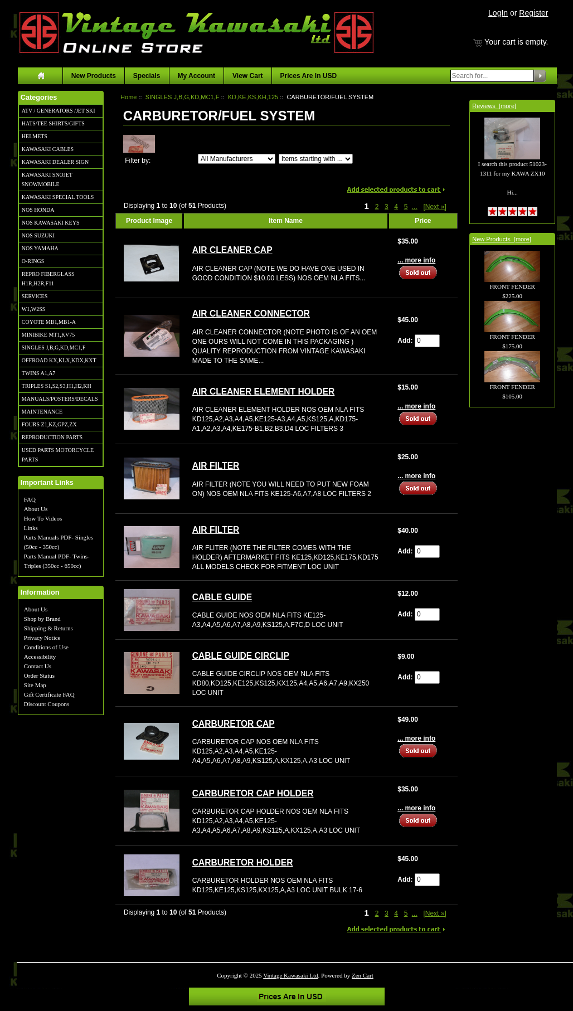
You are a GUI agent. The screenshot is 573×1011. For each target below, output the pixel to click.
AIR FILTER (216, 465)
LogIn (498, 12)
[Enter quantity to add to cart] (427, 340)
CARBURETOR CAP (233, 723)
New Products (93, 76)
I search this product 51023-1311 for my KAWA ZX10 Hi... (512, 165)
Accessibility (40, 656)
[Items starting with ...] (316, 159)
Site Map (35, 685)
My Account (197, 76)
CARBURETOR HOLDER (242, 862)
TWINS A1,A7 (39, 373)
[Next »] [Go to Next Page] (434, 207)
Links (31, 527)
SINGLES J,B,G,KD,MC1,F (53, 347)
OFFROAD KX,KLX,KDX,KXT (59, 360)
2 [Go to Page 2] (377, 207)
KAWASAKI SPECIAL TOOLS (58, 197)
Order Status (39, 675)
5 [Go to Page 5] (406, 207)
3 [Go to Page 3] (387, 207)
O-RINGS (33, 261)
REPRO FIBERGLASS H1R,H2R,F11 (48, 278)
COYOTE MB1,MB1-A (49, 322)
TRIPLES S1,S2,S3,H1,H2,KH (56, 386)
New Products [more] (501, 239)
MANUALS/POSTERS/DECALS (60, 399)
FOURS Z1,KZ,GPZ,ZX (49, 424)
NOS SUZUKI (38, 235)
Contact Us (37, 666)
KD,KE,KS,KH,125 (253, 97)
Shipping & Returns (48, 628)
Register (533, 12)
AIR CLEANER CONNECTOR (251, 313)
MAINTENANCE (42, 412)
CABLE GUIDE (222, 597)
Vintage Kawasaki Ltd (290, 975)
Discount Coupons (47, 704)
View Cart (247, 76)
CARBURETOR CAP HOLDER (253, 793)
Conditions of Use (46, 647)
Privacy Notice (42, 637)
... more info (416, 260)
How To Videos (43, 518)
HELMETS (34, 136)
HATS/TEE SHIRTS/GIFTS (53, 123)
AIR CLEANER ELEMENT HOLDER (263, 391)
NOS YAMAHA (40, 248)
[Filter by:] (236, 159)
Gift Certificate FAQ (49, 694)
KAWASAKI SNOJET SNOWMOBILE (47, 179)
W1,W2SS (34, 309)
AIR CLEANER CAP (232, 250)
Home (128, 97)
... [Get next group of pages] (414, 207)
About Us (35, 508)
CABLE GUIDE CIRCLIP (240, 655)
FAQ (30, 499)
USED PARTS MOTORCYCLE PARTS (58, 455)
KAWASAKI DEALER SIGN (55, 162)
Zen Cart (362, 975)
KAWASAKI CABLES (48, 149)
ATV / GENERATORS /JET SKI (58, 111)
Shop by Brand (42, 618)
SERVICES (34, 296)
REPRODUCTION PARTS (52, 437)
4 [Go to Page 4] (396, 207)
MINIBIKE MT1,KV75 (48, 335)
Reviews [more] (494, 106)
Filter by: (137, 160)
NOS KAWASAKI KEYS (51, 223)
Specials (147, 76)
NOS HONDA (38, 210)
